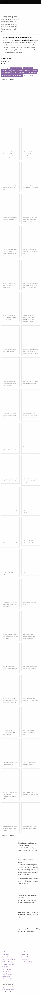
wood (9, 319)
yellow (8, 479)
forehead (5, 185)
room (24, 482)
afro (27, 512)
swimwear (5, 792)
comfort (14, 153)
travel (24, 221)
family (36, 700)
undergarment (26, 317)
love (13, 510)
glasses (4, 381)
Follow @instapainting (9, 996)
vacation (10, 792)
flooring (14, 253)
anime (31, 413)
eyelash (4, 383)
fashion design (26, 155)
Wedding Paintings (8, 962)
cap (8, 217)
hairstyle (5, 151)
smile (29, 151)
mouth (7, 249)
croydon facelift (27, 157)
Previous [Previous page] (6, 79)
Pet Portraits (6, 954)
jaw (11, 185)
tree (9, 606)
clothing (5, 602)
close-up (5, 734)
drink (13, 636)
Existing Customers (8, 989)
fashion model (12, 828)
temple (4, 510)
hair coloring (32, 794)
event (11, 413)
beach (31, 219)
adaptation (13, 317)
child (6, 540)
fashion (25, 187)
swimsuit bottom (27, 319)
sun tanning (13, 796)
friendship (35, 353)
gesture (10, 251)
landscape (31, 321)
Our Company (25, 952)
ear (29, 512)
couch (8, 157)
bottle (14, 634)
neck (4, 480)
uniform (28, 602)
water (27, 217)
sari (37, 187)
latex (6, 702)
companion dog (32, 287)
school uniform (30, 349)
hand (4, 249)
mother (15, 540)
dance (4, 762)
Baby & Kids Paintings (9, 959)
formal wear (29, 353)
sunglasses (5, 449)
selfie (35, 285)
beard (33, 283)
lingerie (4, 157)
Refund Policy (25, 959)
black (31, 447)
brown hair (29, 482)
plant (34, 828)
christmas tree (33, 185)
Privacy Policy (25, 954)
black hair (8, 155)
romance (14, 668)
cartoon (27, 413)
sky (30, 217)
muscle (4, 668)
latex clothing (6, 698)
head (24, 383)
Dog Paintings (6, 969)
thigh (10, 153)
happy (28, 187)
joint (4, 283)
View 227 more (28, 75)
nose (9, 185)
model (4, 798)
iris (14, 315)
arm (11, 634)
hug (29, 732)
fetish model (14, 700)
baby (4, 540)
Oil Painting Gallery (8, 952)
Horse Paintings (7, 974)
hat (13, 217)
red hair (34, 415)
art (13, 185)
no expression (10, 219)
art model (13, 155)
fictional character (31, 417)
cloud (24, 217)
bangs (33, 251)
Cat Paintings (6, 971)
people (24, 698)
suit (13, 351)
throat (15, 219)
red (13, 602)
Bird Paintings (6, 976)
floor (10, 253)
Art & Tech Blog (26, 962)
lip (26, 249)
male (24, 602)
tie (15, 349)
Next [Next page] (12, 79)
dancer (7, 762)
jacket (8, 383)
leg (8, 151)
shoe (4, 415)
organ (27, 185)
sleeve (13, 283)
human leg (9, 668)
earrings (35, 153)
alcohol (10, 636)
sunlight (30, 828)
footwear (5, 413)
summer (15, 792)
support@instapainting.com (10, 987)
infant (30, 762)
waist (4, 155)
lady (27, 479)
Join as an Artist (7, 979)
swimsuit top (26, 315)
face (27, 381)
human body (11, 666)
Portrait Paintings (7, 957)
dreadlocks (7, 730)
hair (24, 249)
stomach (11, 540)
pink (11, 602)
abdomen (33, 317)
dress (6, 251)
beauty (24, 449)
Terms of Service (26, 957)
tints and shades (9, 187)
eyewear (9, 381)
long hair (25, 287)
